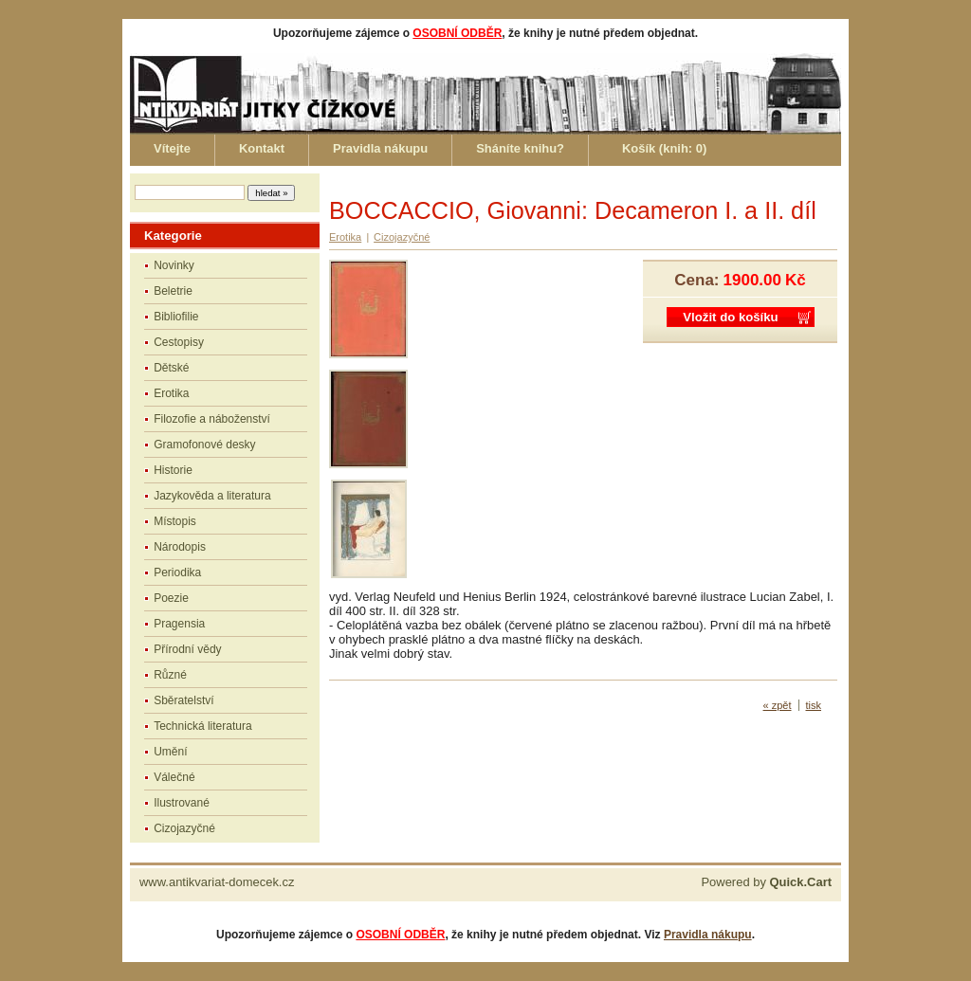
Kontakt (261, 148)
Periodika (177, 572)
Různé (170, 674)
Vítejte (172, 148)
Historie (173, 470)
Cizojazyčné (184, 828)
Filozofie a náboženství (212, 419)
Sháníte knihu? (520, 148)
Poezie (171, 598)
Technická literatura (202, 726)
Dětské (171, 367)
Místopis (175, 521)
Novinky (174, 265)
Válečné (174, 777)
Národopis (180, 547)
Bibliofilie (176, 316)
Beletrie (173, 291)
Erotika (171, 393)
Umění (170, 751)
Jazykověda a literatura (212, 495)
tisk (814, 705)
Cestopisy (179, 342)
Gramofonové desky (204, 444)
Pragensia (179, 623)
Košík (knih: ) (664, 148)
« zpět (777, 705)
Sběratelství (183, 700)
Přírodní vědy (187, 649)
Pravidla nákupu (380, 148)
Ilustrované (182, 802)
